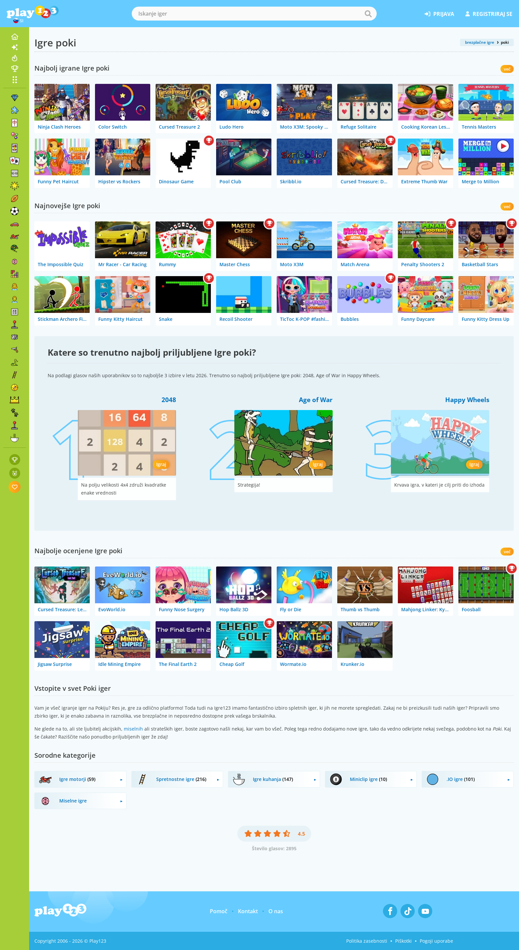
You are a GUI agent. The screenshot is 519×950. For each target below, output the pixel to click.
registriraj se (488, 14)
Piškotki (403, 941)
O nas (275, 911)
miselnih (133, 729)
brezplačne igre (479, 42)
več (507, 69)
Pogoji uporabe (436, 941)
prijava (439, 14)
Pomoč (218, 911)
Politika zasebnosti (366, 941)
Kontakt (248, 911)
